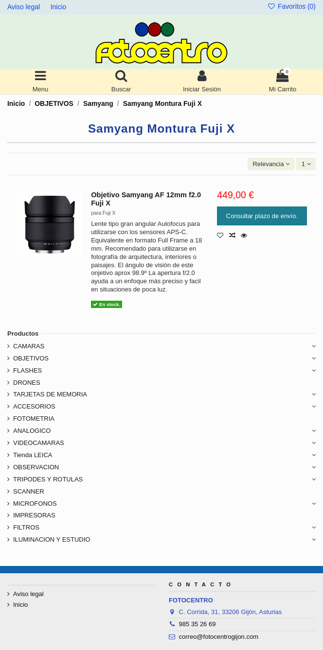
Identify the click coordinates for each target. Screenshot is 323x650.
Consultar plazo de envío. (262, 216)
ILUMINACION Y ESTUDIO (51, 539)
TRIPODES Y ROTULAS (48, 479)
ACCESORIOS (34, 406)
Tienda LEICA (32, 455)
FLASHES (27, 370)
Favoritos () (291, 6)
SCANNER (28, 491)
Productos (22, 333)
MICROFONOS (35, 503)
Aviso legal (24, 7)
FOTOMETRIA (33, 418)
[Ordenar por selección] (271, 164)
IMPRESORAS (34, 515)
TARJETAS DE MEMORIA (50, 394)
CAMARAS (28, 346)
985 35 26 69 (197, 624)
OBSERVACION (36, 467)
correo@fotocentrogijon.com (219, 636)
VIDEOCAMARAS (38, 442)
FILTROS (26, 527)
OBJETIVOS (31, 358)
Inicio (58, 7)
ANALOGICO (32, 430)
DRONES (26, 382)
